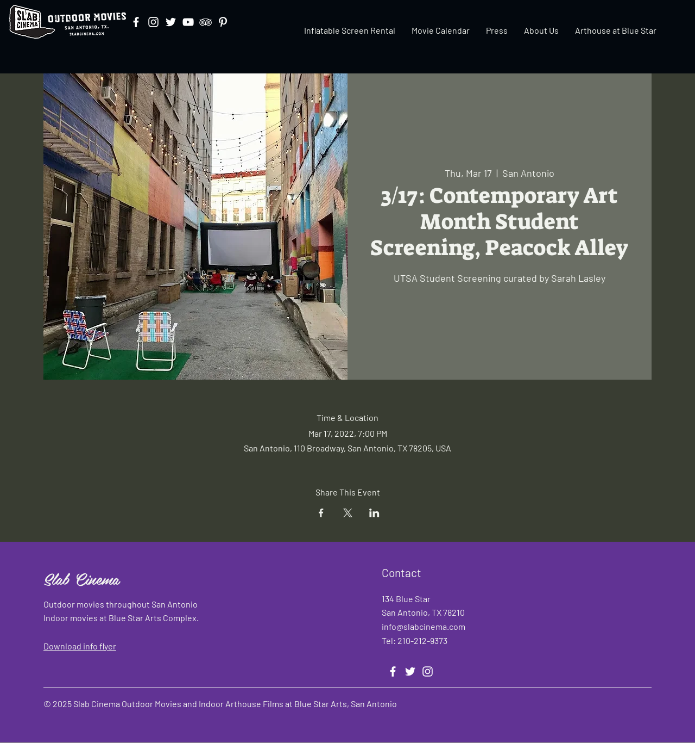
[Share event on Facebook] (321, 513)
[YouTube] (188, 22)
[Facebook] (136, 22)
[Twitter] (171, 22)
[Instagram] (153, 22)
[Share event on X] (348, 513)
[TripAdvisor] (205, 22)
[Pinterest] (223, 22)
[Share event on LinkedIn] (374, 513)
